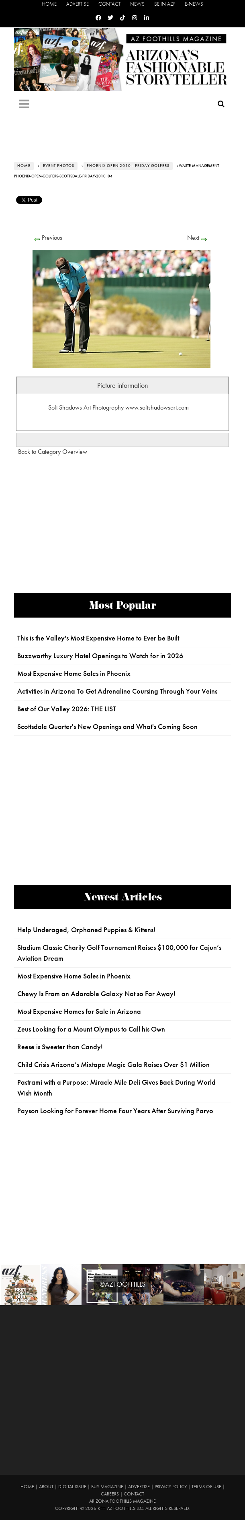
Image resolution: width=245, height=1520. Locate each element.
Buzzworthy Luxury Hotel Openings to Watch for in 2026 (100, 655)
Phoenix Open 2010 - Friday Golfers (128, 165)
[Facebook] (98, 17)
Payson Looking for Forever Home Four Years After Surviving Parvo (115, 1110)
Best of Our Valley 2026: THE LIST (66, 708)
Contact (109, 4)
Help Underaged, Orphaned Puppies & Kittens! (86, 929)
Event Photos (58, 165)
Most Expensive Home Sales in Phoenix (74, 673)
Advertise (77, 4)
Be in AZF (164, 4)
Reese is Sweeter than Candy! (60, 1046)
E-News (194, 4)
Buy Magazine (107, 1486)
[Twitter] (110, 17)
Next (193, 237)
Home (49, 4)
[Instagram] (134, 17)
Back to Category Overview (52, 451)
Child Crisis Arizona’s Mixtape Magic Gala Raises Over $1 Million (113, 1064)
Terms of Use (206, 1486)
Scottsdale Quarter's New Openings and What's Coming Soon (107, 726)
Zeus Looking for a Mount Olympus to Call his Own (91, 1029)
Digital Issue (72, 1486)
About (46, 1486)
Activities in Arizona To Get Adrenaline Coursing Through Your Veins (117, 691)
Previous (52, 237)
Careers (110, 1494)
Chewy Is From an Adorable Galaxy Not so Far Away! (96, 993)
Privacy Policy (171, 1486)
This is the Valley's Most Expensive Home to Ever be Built (98, 638)
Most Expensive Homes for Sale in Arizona (79, 1011)
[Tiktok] (122, 17)
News (137, 4)
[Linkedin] (146, 17)
